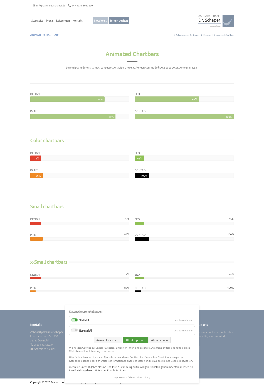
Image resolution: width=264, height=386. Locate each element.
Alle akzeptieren (135, 340)
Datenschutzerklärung (138, 377)
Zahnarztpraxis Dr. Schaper (188, 34)
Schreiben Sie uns (45, 348)
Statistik (84, 320)
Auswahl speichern (107, 340)
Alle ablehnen (159, 340)
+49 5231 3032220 (82, 5)
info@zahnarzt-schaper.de (50, 5)
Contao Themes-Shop (216, 20)
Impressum (119, 377)
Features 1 (208, 34)
